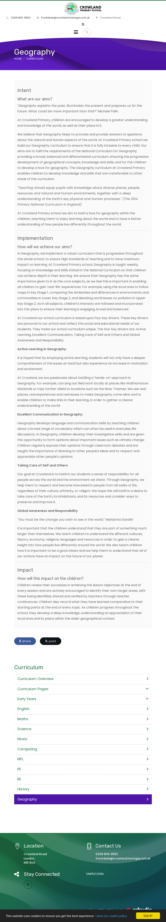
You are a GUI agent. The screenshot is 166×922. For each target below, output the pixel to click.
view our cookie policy (111, 916)
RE (83, 779)
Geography (83, 799)
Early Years (83, 699)
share (25, 641)
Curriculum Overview (83, 678)
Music (83, 739)
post (50, 641)
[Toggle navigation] (76, 32)
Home (18, 58)
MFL (83, 759)
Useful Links (95, 873)
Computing (83, 749)
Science (83, 729)
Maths (83, 719)
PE (83, 769)
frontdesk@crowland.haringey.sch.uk (63, 18)
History (83, 789)
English (83, 708)
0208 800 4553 (18, 18)
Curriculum (34, 58)
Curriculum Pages (83, 689)
